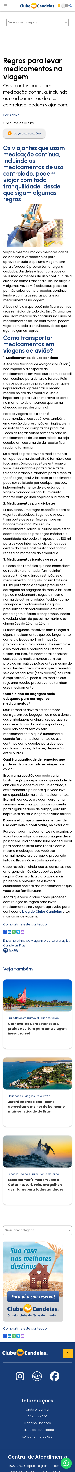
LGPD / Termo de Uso (37, 1437)
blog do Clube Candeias (42, 911)
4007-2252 (15, 1466)
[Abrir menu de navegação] (5, 5)
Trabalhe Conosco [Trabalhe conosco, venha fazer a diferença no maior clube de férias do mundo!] (37, 1423)
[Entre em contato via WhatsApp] (66, 1463)
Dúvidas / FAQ (38, 1416)
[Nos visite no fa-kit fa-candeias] (37, 1380)
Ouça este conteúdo (24, 133)
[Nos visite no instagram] (20, 1378)
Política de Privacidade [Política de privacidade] (37, 1430)
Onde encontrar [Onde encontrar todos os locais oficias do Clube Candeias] (37, 1410)
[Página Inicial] (37, 5)
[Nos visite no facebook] (54, 1378)
